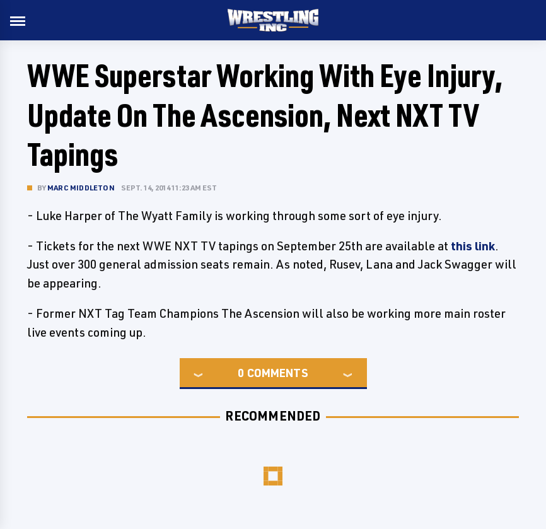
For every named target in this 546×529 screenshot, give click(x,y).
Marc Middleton (81, 187)
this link (473, 245)
